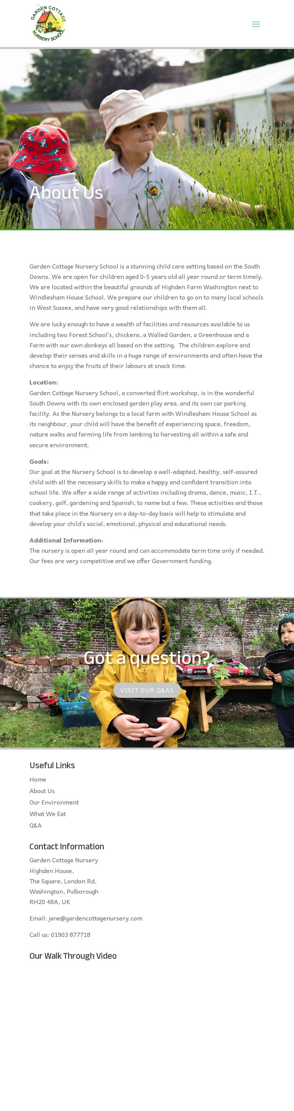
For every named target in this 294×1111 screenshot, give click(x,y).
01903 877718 (70, 934)
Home (37, 780)
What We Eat (47, 814)
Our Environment (54, 803)
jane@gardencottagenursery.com (95, 918)
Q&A (35, 826)
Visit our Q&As (147, 690)
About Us (42, 791)
